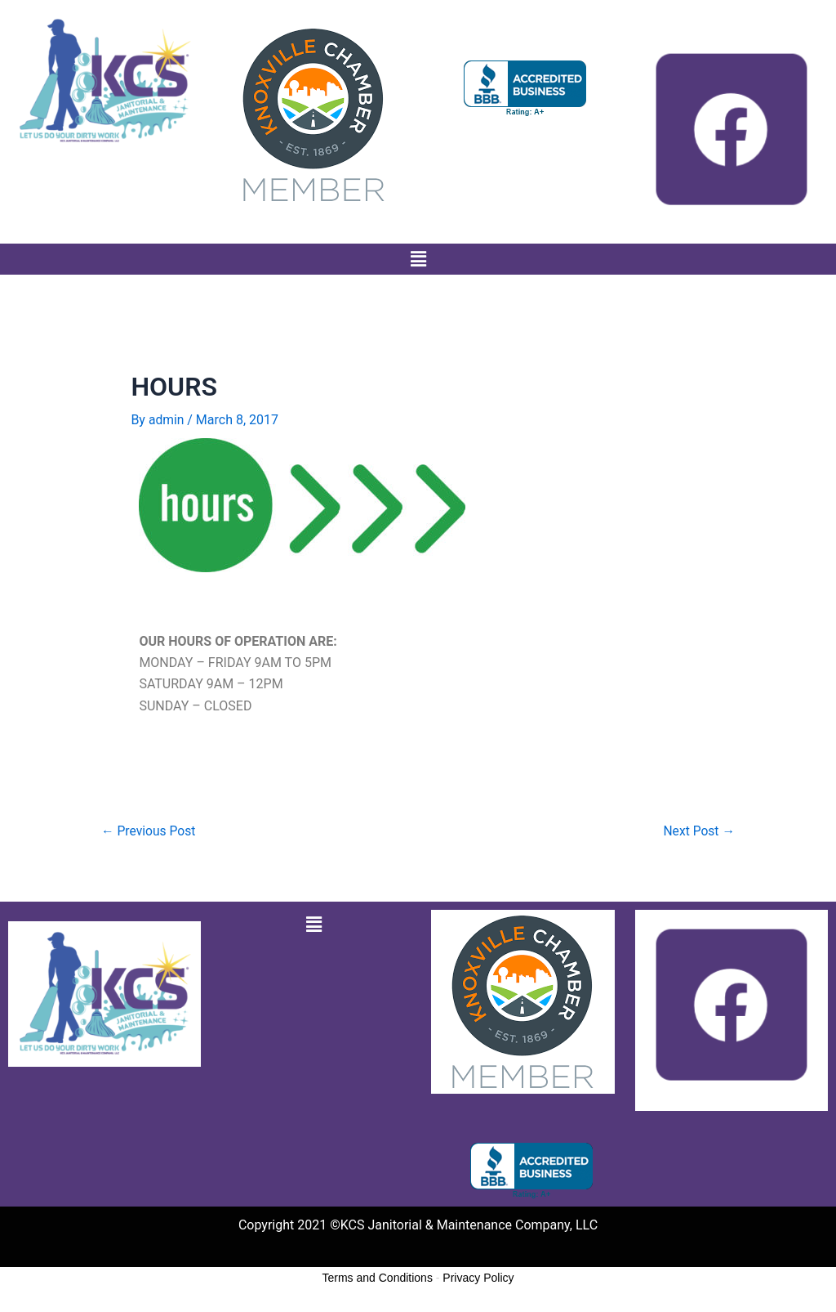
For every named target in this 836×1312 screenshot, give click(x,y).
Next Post (698, 831)
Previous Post (149, 831)
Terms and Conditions (377, 1278)
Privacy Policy (478, 1278)
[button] (418, 259)
